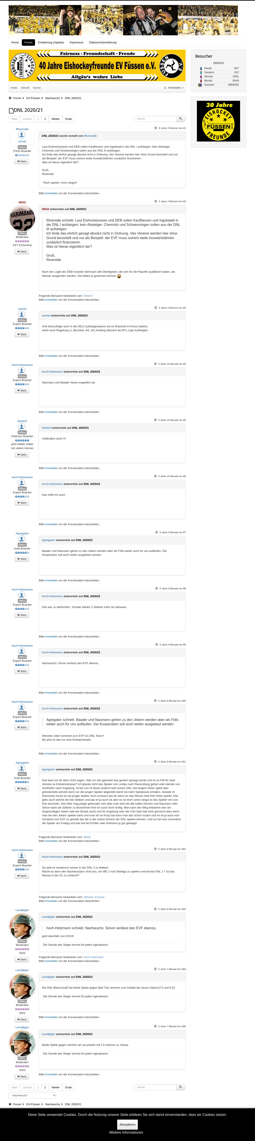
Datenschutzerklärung (102, 42)
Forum (28, 42)
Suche (37, 87)
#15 (184, 1026)
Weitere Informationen (126, 1132)
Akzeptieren (127, 1124)
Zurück (27, 119)
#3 (184, 307)
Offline (22, 147)
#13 (184, 909)
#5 (184, 420)
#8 (184, 588)
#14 (184, 969)
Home (15, 42)
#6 (184, 476)
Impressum (76, 42)
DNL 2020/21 (50, 135)
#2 (184, 201)
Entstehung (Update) (51, 42)
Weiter (56, 119)
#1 (184, 128)
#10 (184, 700)
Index (14, 87)
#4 (184, 364)
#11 (184, 761)
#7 (184, 532)
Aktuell (25, 87)
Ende (68, 119)
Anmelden (51, 193)
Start (14, 119)
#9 (184, 644)
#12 (184, 849)
